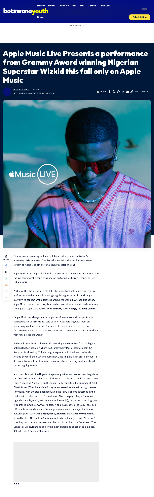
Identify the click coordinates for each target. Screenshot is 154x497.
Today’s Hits (63, 413)
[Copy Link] (132, 91)
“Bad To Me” (73, 343)
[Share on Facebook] (110, 91)
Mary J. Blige (71, 308)
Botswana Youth (22, 90)
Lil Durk (58, 308)
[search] (136, 8)
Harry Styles (46, 308)
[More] (136, 91)
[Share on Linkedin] (123, 91)
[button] (139, 17)
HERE (30, 282)
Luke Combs (90, 308)
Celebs (37, 90)
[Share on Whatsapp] (118, 91)
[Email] (127, 91)
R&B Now (76, 413)
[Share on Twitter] (114, 91)
